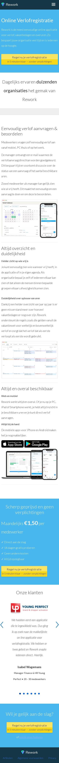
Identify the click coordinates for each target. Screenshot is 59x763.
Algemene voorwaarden (30, 757)
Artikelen (8, 757)
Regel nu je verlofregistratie (29, 59)
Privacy (52, 757)
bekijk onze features (31, 737)
